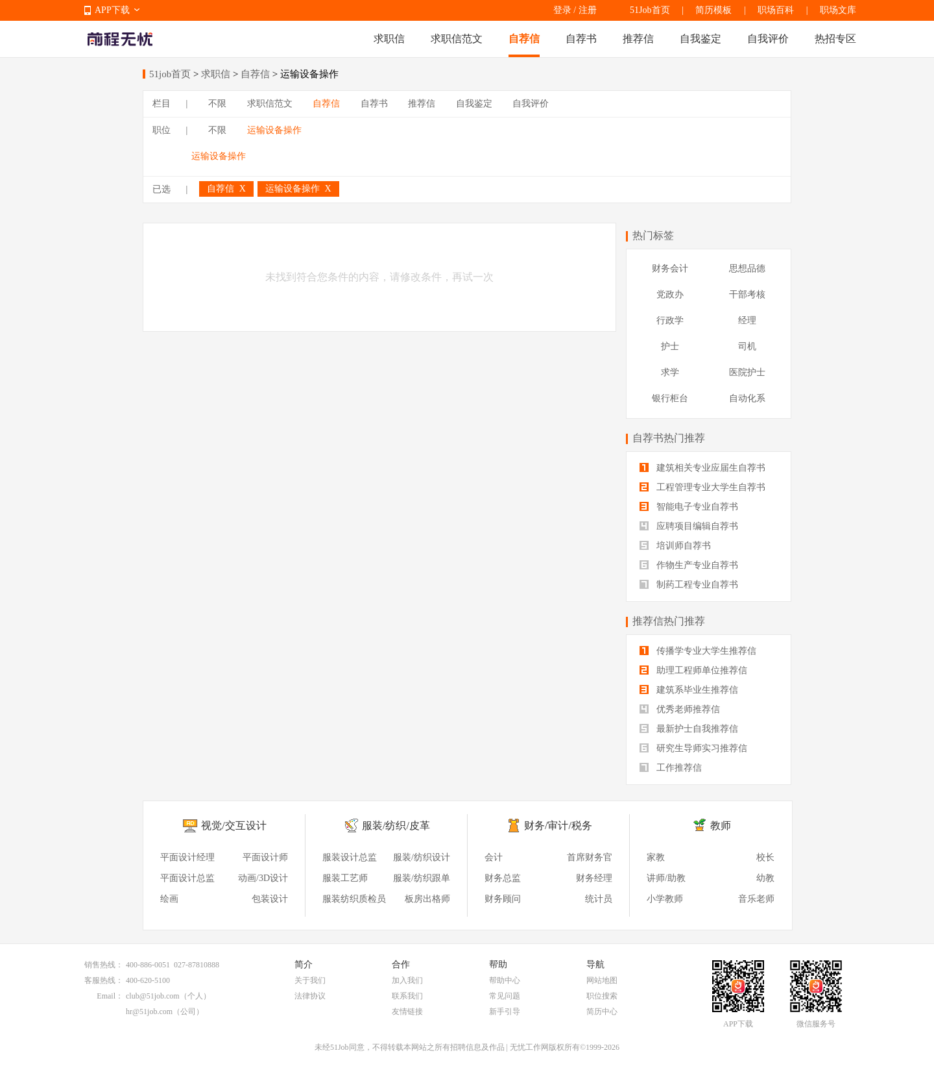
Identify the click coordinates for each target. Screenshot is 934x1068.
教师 (720, 825)
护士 (670, 346)
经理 (747, 320)
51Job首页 (649, 10)
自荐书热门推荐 (668, 437)
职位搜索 (601, 995)
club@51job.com (153, 995)
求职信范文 (457, 38)
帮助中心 (504, 980)
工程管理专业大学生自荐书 (702, 487)
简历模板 (713, 10)
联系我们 (407, 995)
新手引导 (504, 1011)
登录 (562, 10)
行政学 (670, 320)
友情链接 (407, 1011)
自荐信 (524, 38)
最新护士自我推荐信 (689, 729)
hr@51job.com (149, 1011)
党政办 (670, 294)
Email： (110, 995)
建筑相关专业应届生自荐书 (702, 468)
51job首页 (170, 74)
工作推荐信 (671, 768)
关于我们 (310, 980)
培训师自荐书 (675, 546)
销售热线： (103, 964)
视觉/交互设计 (233, 825)
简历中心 (601, 1011)
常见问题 (504, 995)
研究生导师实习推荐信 (693, 748)
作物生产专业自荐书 (689, 565)
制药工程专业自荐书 (689, 585)
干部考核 (747, 294)
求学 (670, 372)
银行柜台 (670, 398)
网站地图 (601, 980)
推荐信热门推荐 (668, 621)
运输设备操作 (274, 130)
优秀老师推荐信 (680, 709)
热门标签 (653, 235)
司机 (747, 346)
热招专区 (835, 38)
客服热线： (103, 980)
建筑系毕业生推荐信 (689, 690)
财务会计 (670, 268)
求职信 (389, 38)
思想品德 (747, 268)
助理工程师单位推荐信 (693, 670)
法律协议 (310, 995)
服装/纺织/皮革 (396, 825)
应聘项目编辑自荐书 (689, 526)
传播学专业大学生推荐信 (698, 651)
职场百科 (776, 10)
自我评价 (768, 38)
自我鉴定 (700, 38)
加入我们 (407, 980)
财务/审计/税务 (558, 825)
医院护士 (747, 372)
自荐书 (581, 38)
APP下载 (112, 10)
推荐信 (638, 38)
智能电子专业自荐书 (689, 507)
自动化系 (747, 398)
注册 (588, 10)
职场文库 (838, 10)
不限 (217, 103)
